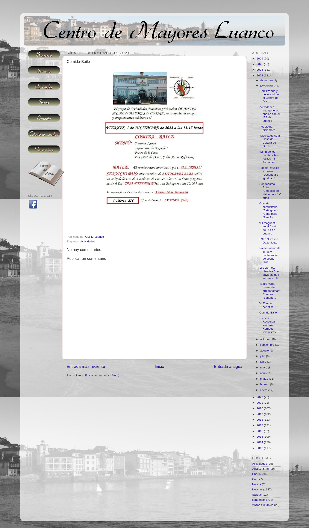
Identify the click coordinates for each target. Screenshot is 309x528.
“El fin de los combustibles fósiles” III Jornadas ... (269, 157)
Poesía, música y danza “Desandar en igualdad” (269, 173)
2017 (260, 425)
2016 (260, 431)
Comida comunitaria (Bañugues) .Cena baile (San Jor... (268, 210)
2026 (260, 58)
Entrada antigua (228, 366)
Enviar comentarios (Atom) (102, 375)
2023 (260, 75)
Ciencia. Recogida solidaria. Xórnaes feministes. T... (270, 325)
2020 (260, 408)
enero (264, 390)
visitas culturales (262, 505)
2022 (260, 397)
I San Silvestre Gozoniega (268, 240)
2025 (260, 64)
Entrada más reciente (86, 366)
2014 (260, 442)
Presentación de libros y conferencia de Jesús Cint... (269, 255)
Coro (255, 479)
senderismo (259, 499)
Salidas (257, 494)
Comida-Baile (268, 312)
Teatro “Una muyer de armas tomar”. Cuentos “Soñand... (270, 290)
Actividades (87, 241)
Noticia (256, 484)
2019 (260, 414)
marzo (264, 378)
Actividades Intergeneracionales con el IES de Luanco (269, 114)
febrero (265, 384)
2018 (260, 419)
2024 (260, 69)
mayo (264, 367)
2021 (260, 402)
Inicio (159, 366)
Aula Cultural (260, 468)
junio (263, 361)
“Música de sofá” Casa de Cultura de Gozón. (270, 141)
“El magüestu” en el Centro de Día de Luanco (269, 228)
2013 (260, 448)
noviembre (267, 86)
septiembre (267, 344)
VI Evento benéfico (266, 305)
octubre (265, 339)
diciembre (266, 80)
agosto (265, 350)
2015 (260, 436)
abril (263, 373)
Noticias (257, 489)
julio (263, 356)
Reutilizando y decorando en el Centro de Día (269, 96)
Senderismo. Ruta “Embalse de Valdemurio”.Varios (270, 190)
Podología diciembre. (267, 128)
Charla (256, 474)
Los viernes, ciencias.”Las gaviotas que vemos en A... (269, 273)
